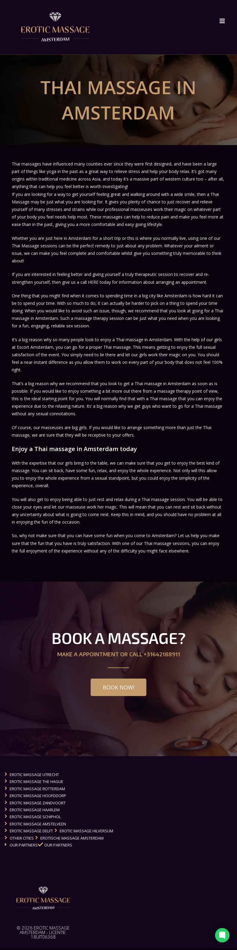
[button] (118, 689)
